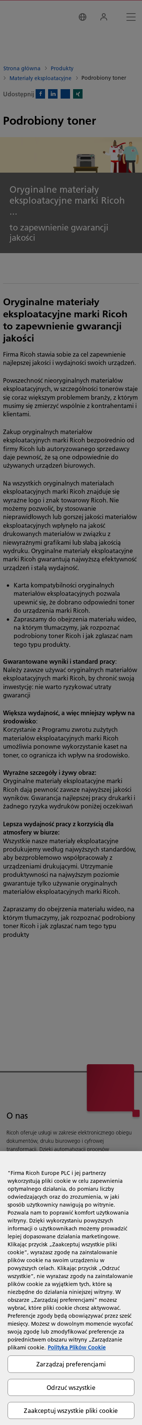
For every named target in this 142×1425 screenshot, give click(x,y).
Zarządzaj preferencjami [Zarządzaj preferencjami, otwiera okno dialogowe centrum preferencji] (71, 1364)
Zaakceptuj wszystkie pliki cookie (71, 1410)
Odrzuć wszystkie (71, 1387)
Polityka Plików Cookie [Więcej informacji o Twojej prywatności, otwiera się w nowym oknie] (77, 1347)
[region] (71, 1288)
